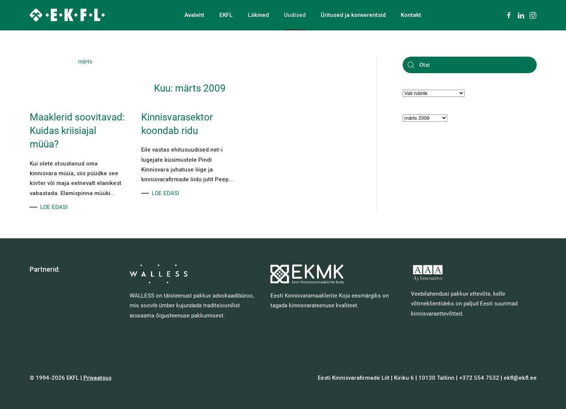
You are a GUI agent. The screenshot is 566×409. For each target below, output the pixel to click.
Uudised (295, 15)
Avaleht (194, 15)
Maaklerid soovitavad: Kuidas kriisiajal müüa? (77, 130)
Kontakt (411, 15)
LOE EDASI (54, 207)
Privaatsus (97, 377)
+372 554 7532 (479, 377)
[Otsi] (470, 65)
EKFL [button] (226, 15)
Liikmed (258, 15)
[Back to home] (67, 15)
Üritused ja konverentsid (353, 15)
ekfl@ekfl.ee (520, 377)
